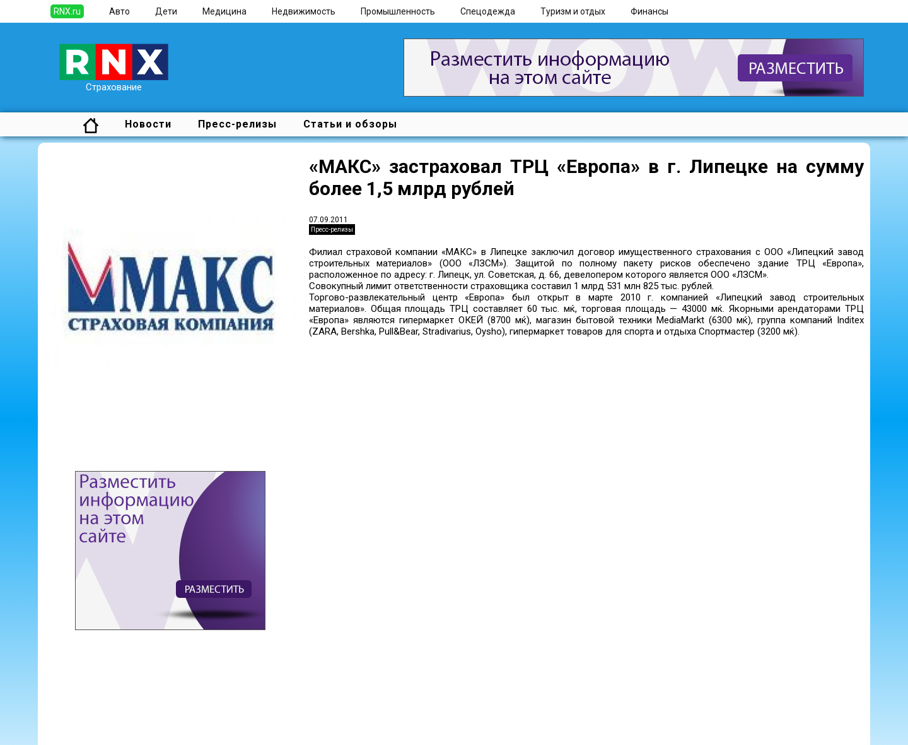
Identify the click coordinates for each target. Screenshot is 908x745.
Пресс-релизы (237, 124)
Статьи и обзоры (350, 124)
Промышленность (398, 11)
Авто (119, 11)
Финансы (649, 11)
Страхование (114, 83)
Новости (148, 124)
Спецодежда (487, 11)
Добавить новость (130, 707)
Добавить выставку (133, 718)
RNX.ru (67, 11)
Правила (109, 730)
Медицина (224, 11)
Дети (166, 11)
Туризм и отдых (572, 11)
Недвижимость (303, 11)
